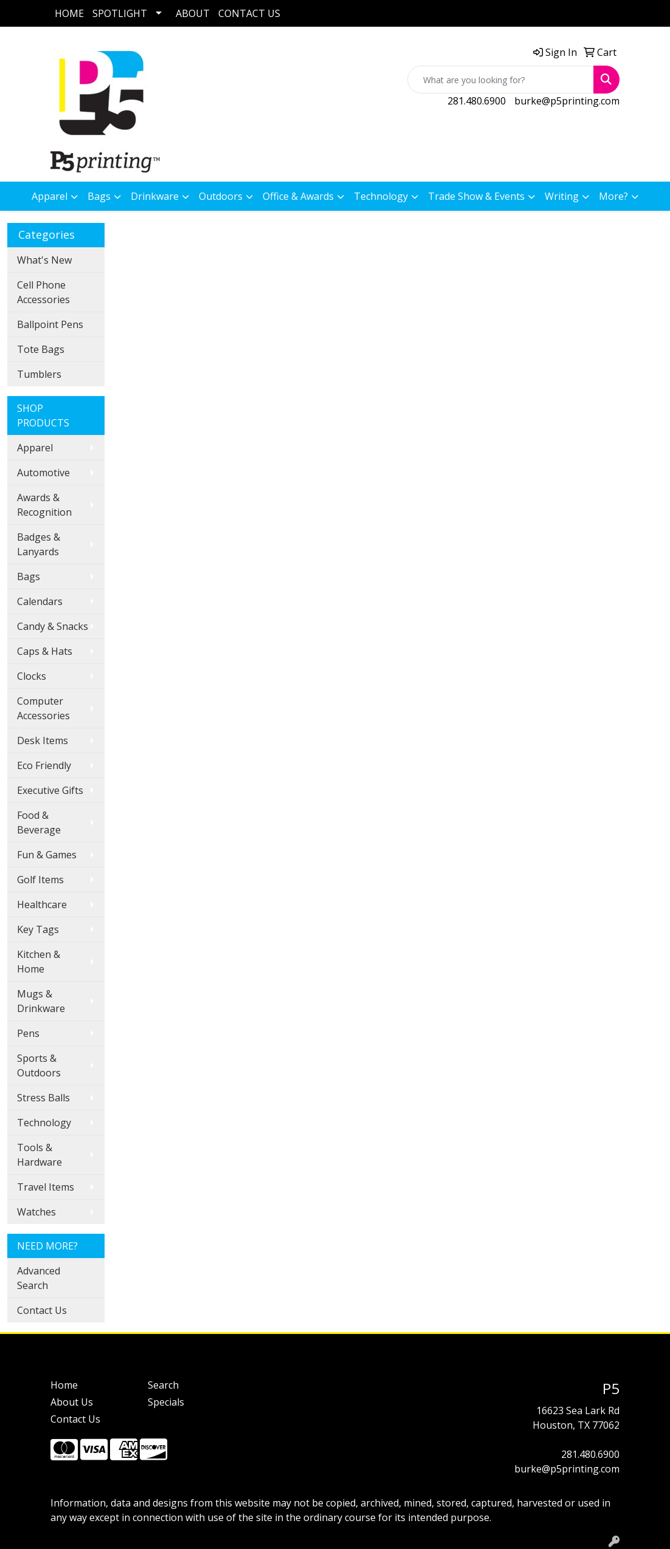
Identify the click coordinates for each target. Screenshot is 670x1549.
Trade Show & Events (476, 196)
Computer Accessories (43, 708)
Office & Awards (298, 196)
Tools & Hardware (39, 1155)
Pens (28, 1033)
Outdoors (221, 196)
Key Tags (38, 929)
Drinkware (155, 196)
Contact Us (42, 1310)
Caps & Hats (44, 651)
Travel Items (45, 1187)
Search (163, 1385)
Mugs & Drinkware (41, 1001)
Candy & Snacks (52, 626)
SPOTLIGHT (119, 13)
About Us (71, 1402)
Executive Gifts (50, 790)
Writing (562, 196)
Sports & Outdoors (39, 1065)
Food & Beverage (39, 822)
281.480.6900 (476, 101)
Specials (166, 1402)
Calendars (40, 601)
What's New (44, 260)
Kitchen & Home (38, 962)
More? (613, 196)
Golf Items (40, 879)
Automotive (43, 472)
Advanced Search (38, 1278)
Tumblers (39, 374)
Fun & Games (47, 854)
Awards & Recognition (44, 505)
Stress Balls (43, 1097)
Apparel (49, 196)
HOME (69, 13)
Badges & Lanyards (38, 544)
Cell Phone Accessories (43, 292)
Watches (36, 1212)
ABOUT (193, 13)
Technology (381, 196)
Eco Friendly (44, 765)
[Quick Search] (500, 80)
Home (64, 1385)
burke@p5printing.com (567, 101)
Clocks (31, 676)
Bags (99, 196)
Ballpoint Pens (50, 324)
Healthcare (42, 904)
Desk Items (42, 740)
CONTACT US (249, 13)
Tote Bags (40, 349)
